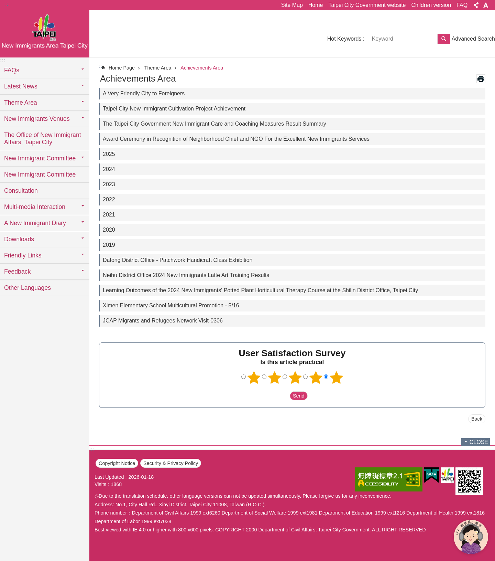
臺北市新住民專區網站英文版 (44, 33)
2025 (109, 154)
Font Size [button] (486, 5)
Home (315, 5)
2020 (109, 230)
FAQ (462, 5)
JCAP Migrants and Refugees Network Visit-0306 (163, 321)
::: (7, 4)
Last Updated (109, 477)
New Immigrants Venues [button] (37, 118)
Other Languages (27, 287)
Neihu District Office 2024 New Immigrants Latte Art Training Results (186, 275)
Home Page (122, 68)
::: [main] (101, 66)
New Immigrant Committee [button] (40, 158)
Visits (100, 484)
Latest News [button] (20, 86)
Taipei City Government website (367, 5)
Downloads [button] (19, 239)
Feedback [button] (17, 271)
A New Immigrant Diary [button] (35, 223)
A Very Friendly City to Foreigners (144, 93)
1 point (254, 377)
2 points (274, 377)
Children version (431, 5)
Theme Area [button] (20, 102)
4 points (315, 377)
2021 (109, 215)
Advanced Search (473, 39)
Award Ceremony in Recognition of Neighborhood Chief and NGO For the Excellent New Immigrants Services (236, 139)
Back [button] (476, 419)
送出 (283, 395)
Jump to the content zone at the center (3, 3)
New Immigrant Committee (40, 174)
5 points (336, 377)
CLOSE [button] (479, 442)
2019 (109, 245)
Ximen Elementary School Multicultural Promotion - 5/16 (171, 305)
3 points (295, 377)
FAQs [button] (11, 70)
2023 (109, 184)
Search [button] (444, 39)
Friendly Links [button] (23, 255)
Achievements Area (201, 68)
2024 (109, 169)
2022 (109, 199)
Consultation (21, 190)
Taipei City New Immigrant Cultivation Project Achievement (174, 109)
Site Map (292, 5)
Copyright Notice (117, 463)
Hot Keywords (344, 39)
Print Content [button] (480, 78)
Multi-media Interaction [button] (34, 206)
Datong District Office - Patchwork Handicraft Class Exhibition (177, 260)
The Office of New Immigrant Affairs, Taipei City (42, 138)
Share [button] (476, 5)
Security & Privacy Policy (170, 463)
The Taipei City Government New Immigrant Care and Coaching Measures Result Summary (214, 124)
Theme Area (157, 68)
